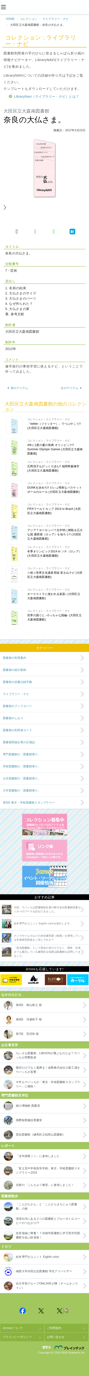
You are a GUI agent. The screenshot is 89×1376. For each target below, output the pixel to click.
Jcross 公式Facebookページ (22, 1310)
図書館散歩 (9, 1196)
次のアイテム (71, 388)
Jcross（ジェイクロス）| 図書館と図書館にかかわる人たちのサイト (44, 7)
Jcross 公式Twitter (41, 1310)
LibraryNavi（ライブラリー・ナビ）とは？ (46, 96)
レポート (8, 1146)
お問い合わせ (56, 1337)
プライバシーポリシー (17, 1337)
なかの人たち (11, 994)
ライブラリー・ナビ (55, 19)
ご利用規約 (54, 1328)
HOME (10, 19)
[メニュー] (7, 7)
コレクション (28, 19)
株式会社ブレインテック (70, 1347)
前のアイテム (17, 388)
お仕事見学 (9, 1045)
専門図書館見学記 (14, 1095)
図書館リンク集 (44, 850)
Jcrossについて (13, 1328)
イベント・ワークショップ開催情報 (44, 876)
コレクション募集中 (44, 824)
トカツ (6, 1246)
